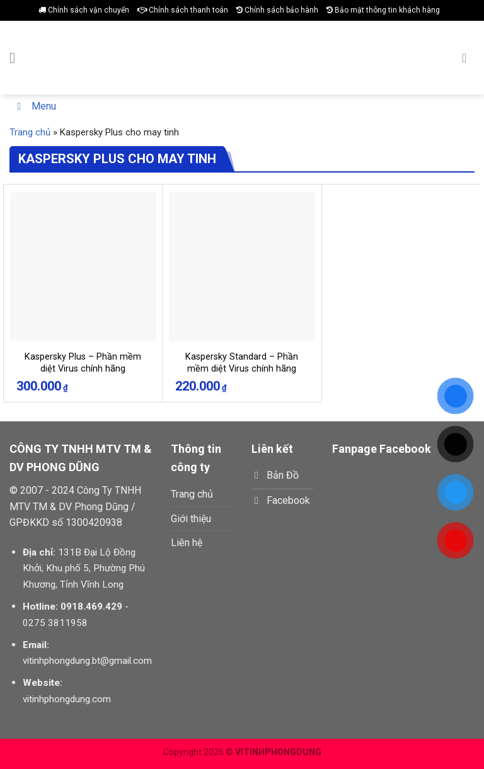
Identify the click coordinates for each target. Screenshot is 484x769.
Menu (34, 106)
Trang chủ (29, 132)
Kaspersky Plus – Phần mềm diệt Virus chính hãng (83, 362)
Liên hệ (186, 543)
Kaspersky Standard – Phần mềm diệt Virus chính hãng (241, 362)
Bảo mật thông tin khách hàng (383, 10)
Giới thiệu (191, 519)
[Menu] (17, 57)
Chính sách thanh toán (182, 10)
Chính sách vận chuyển (83, 10)
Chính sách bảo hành (277, 10)
